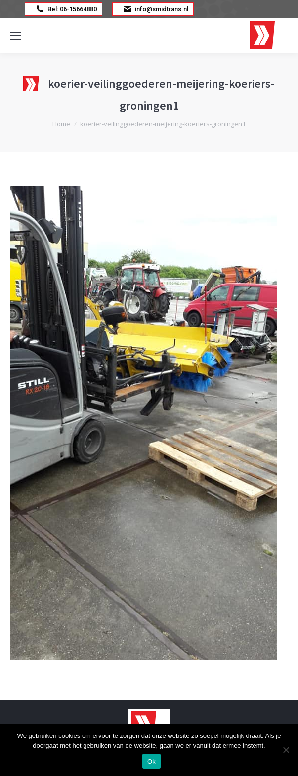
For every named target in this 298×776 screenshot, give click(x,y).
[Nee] (286, 750)
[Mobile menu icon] (16, 35)
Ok (151, 761)
